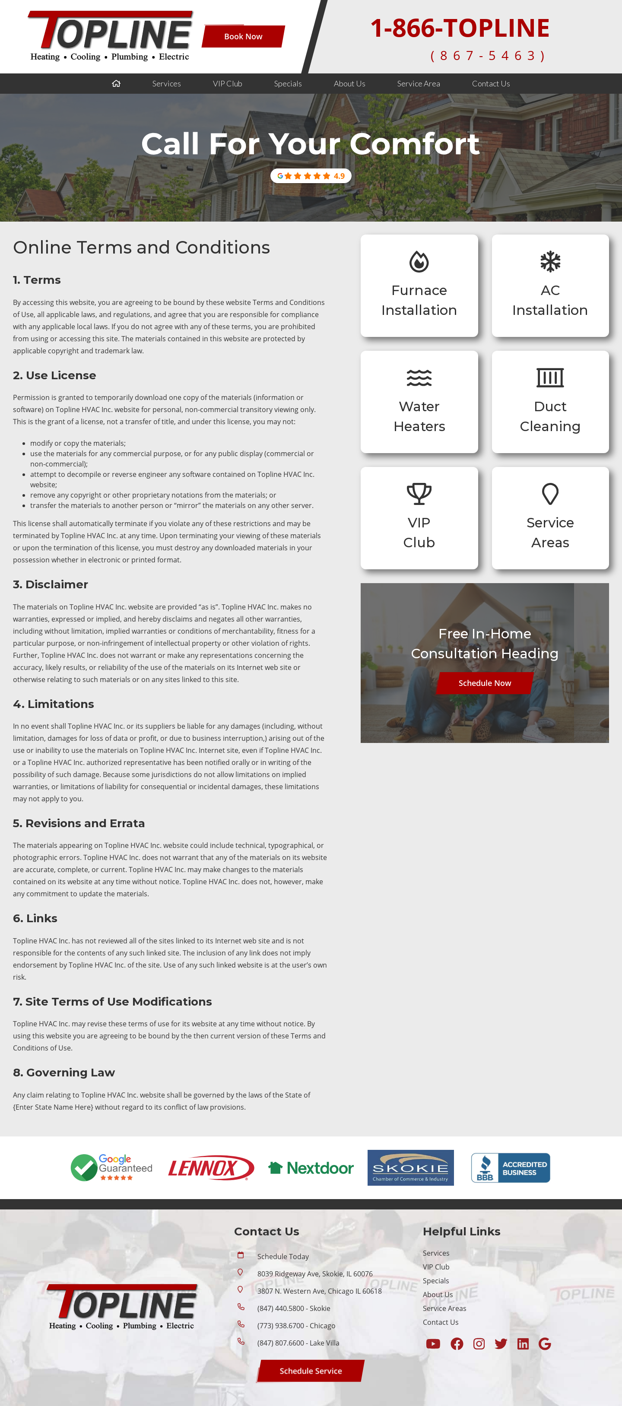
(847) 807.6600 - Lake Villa (298, 1343)
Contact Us (491, 83)
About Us (349, 83)
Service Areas (444, 1308)
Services (166, 83)
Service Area (418, 83)
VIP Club (227, 83)
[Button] (243, 36)
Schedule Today (283, 1256)
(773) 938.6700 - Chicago (296, 1325)
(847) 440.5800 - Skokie (293, 1308)
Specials (288, 83)
